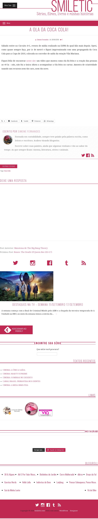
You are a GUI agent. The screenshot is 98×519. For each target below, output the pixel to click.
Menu (8, 23)
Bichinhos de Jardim (48, 474)
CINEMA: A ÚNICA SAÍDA (14, 370)
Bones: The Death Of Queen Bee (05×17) (33, 252)
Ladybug (60, 482)
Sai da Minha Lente (12, 490)
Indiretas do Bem (43, 482)
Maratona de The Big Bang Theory (31, 248)
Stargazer (74, 511)
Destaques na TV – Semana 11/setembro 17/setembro (47, 304)
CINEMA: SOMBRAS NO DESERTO (18, 377)
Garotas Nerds (10, 482)
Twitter (83, 155)
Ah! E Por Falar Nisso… (27, 474)
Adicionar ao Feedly (19, 330)
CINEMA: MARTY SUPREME (15, 374)
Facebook (88, 155)
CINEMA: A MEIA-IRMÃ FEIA (15, 385)
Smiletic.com (40, 511)
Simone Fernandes (29, 131)
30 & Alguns (9, 474)
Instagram (32, 263)
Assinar (92, 155)
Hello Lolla (26, 482)
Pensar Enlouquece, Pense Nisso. (82, 482)
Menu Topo (7, 5)
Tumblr (66, 263)
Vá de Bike (91, 490)
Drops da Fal (91, 474)
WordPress (63, 511)
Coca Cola (7, 171)
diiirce (80, 474)
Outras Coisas (9, 166)
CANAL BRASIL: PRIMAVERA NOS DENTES (21, 381)
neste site (31, 61)
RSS (83, 263)
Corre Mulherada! (67, 474)
